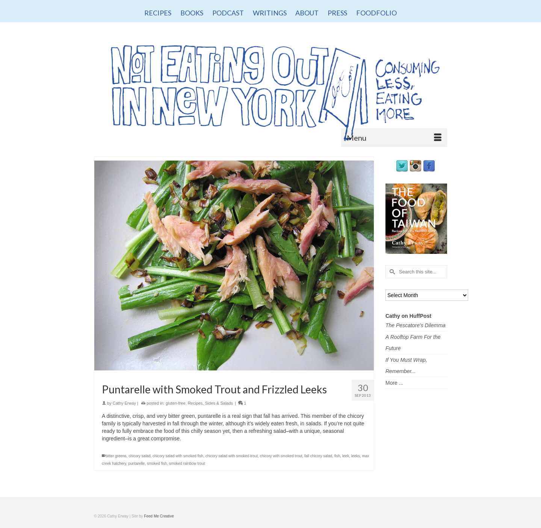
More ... (394, 383)
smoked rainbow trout (187, 463)
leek (345, 456)
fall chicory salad (318, 456)
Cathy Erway (124, 403)
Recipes (195, 403)
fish (337, 456)
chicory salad (139, 456)
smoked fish (157, 463)
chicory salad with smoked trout (232, 456)
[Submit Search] (391, 271)
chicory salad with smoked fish (178, 456)
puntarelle (136, 463)
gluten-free (176, 403)
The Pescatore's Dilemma (415, 325)
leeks (355, 456)
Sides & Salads (219, 403)
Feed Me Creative (159, 516)
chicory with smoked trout (281, 456)
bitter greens (116, 456)
